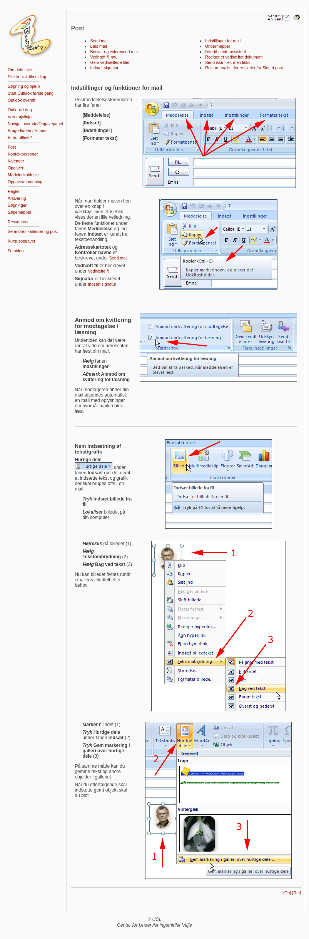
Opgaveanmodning (25, 181)
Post (12, 147)
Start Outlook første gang (30, 93)
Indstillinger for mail (223, 40)
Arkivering (17, 198)
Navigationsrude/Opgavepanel (35, 123)
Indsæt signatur (104, 67)
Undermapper (217, 46)
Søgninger (17, 205)
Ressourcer (18, 221)
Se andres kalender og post (33, 231)
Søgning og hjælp (24, 86)
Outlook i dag (20, 109)
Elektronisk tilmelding (27, 76)
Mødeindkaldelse (23, 174)
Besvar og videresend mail (114, 51)
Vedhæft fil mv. (103, 57)
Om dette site (20, 69)
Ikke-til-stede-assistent (225, 51)
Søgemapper (20, 212)
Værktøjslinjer (20, 116)
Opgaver (15, 168)
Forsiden (15, 250)
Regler (14, 191)
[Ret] (296, 892)
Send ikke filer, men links (227, 62)
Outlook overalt (21, 100)
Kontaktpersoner (23, 154)
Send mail (99, 40)
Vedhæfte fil (98, 271)
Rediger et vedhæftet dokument (233, 57)
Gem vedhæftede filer (109, 62)
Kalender (16, 161)
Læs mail (98, 46)
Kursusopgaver (21, 241)
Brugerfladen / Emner (27, 130)
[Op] (287, 892)
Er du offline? (20, 137)
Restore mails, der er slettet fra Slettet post (244, 67)
